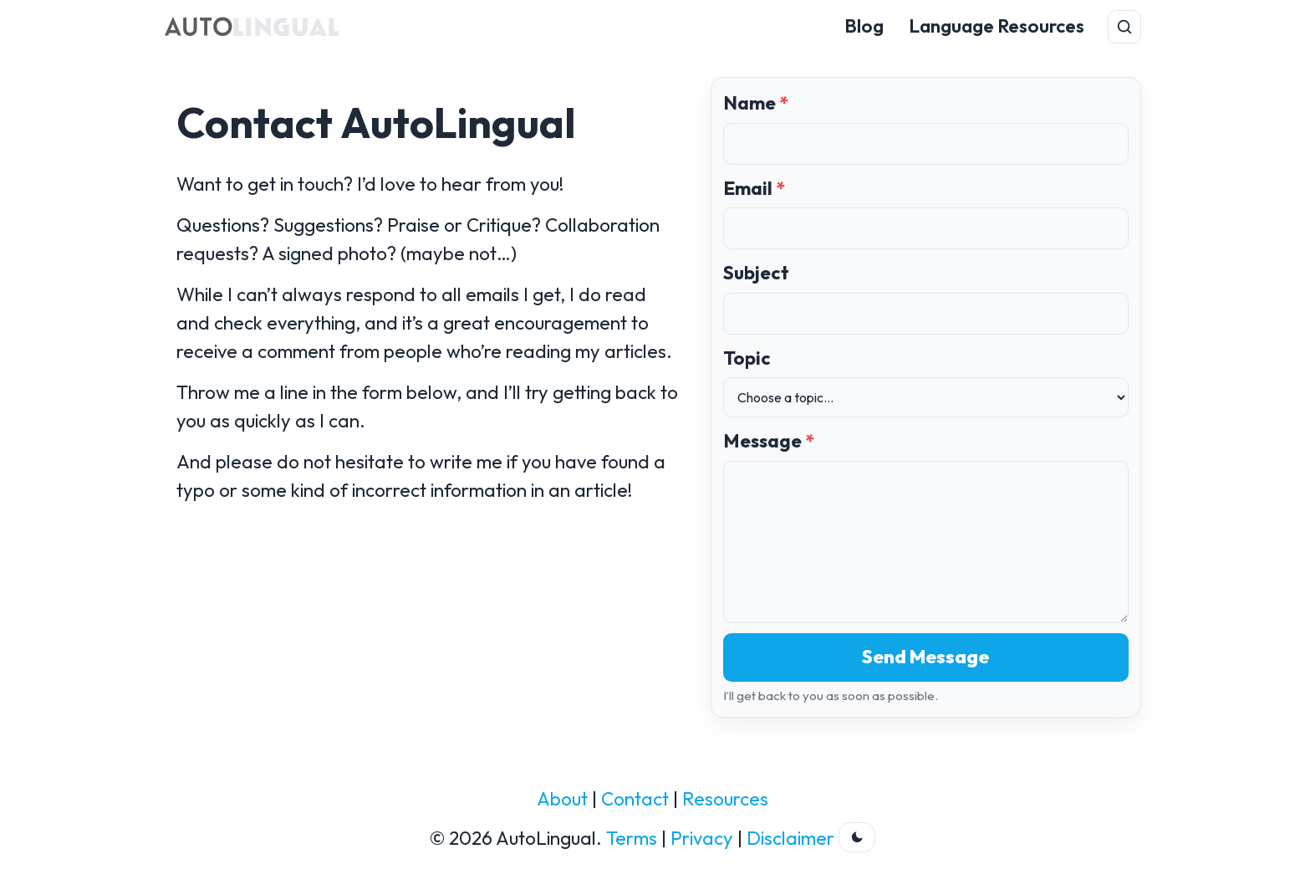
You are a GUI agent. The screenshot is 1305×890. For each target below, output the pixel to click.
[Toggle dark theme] (857, 837)
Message (768, 441)
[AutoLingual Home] (252, 27)
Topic (747, 358)
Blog (864, 26)
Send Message (925, 656)
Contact (635, 799)
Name (755, 103)
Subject (756, 272)
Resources (725, 799)
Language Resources (996, 26)
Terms (631, 838)
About (562, 799)
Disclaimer (790, 838)
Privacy (701, 838)
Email (754, 188)
